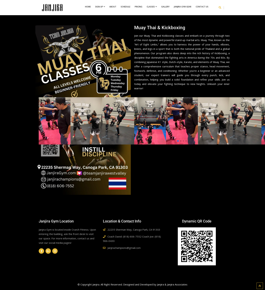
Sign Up (99, 6)
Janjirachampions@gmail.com (124, 247)
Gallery (165, 6)
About (112, 6)
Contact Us (202, 6)
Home (88, 6)
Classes (151, 6)
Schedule (125, 6)
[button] (178, 141)
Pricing (138, 6)
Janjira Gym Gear (182, 6)
